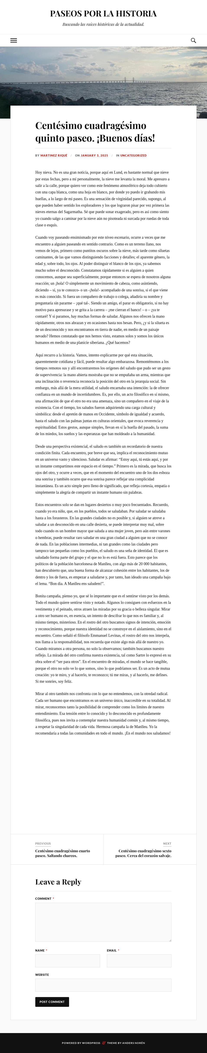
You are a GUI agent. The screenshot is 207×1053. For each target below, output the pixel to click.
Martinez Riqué (53, 155)
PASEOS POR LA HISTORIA (103, 13)
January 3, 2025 (94, 155)
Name (41, 950)
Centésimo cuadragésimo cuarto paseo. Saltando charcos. (62, 853)
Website (42, 974)
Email (113, 950)
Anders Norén (133, 1043)
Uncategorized (133, 155)
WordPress (91, 1043)
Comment (44, 898)
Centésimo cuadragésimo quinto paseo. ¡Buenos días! (95, 131)
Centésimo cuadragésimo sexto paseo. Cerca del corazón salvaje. (143, 853)
